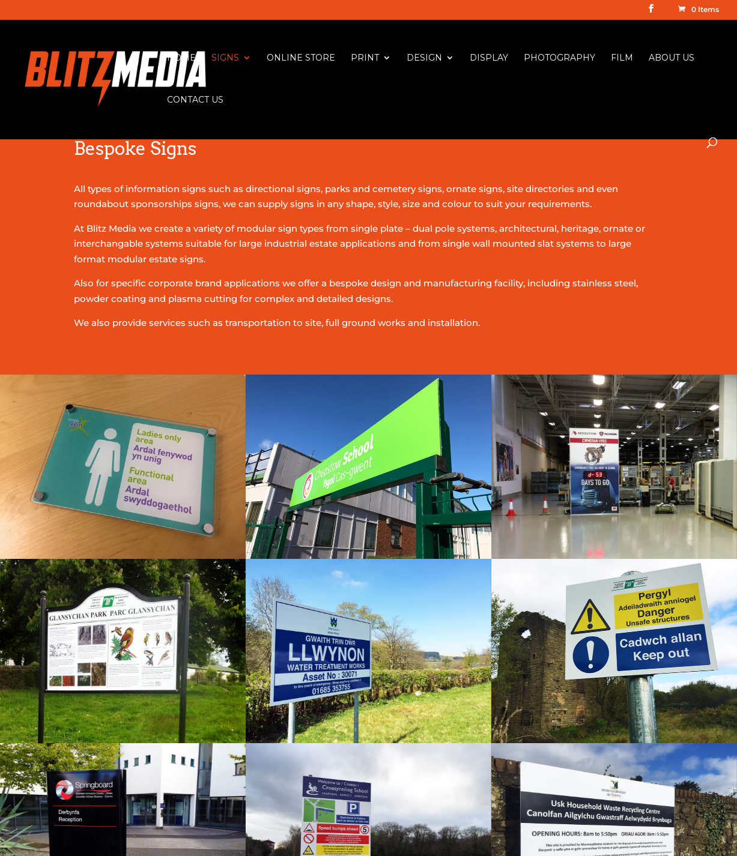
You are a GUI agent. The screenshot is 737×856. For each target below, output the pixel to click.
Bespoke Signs (271, 665)
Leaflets (411, 758)
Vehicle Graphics (276, 727)
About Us (671, 58)
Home (181, 58)
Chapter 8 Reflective (284, 743)
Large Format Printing (444, 649)
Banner (254, 758)
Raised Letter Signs (282, 789)
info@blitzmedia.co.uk (124, 811)
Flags (405, 727)
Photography (559, 58)
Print (365, 58)
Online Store (301, 58)
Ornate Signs (267, 836)
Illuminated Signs (276, 821)
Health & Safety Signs (285, 649)
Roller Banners (426, 711)
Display (489, 58)
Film (622, 58)
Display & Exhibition (283, 805)
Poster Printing (428, 743)
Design (424, 58)
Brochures (417, 789)
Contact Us (195, 100)
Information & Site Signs (293, 680)
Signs (225, 58)
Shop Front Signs (277, 774)
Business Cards (428, 774)
